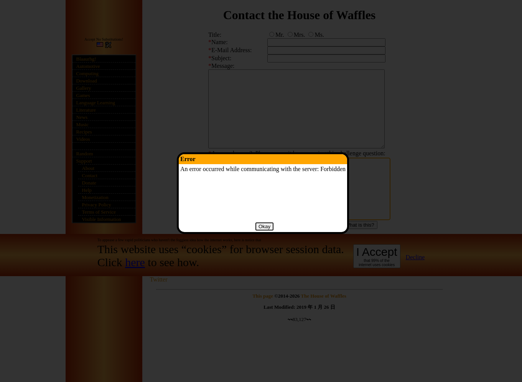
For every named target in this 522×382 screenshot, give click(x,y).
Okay (264, 226)
